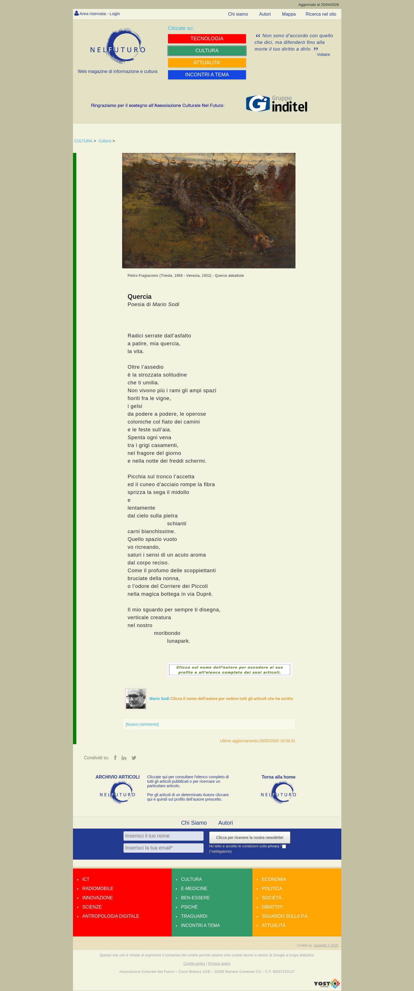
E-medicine (194, 888)
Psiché (189, 907)
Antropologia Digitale (110, 916)
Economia (274, 879)
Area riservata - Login (101, 13)
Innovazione (97, 898)
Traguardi (194, 916)
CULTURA (83, 141)
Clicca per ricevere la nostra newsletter (249, 838)
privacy (274, 846)
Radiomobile (97, 888)
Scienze (92, 907)
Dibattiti (272, 907)
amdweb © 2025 (326, 946)
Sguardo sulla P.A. (285, 916)
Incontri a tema (200, 925)
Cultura (105, 141)
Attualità (274, 925)
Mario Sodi (160, 698)
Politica (272, 888)
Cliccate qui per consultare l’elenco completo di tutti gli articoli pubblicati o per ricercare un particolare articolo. (188, 781)
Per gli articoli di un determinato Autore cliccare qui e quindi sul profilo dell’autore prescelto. (188, 797)
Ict (86, 879)
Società (271, 898)
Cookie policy (194, 964)
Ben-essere (195, 898)
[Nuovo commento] (142, 724)
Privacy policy (219, 964)
